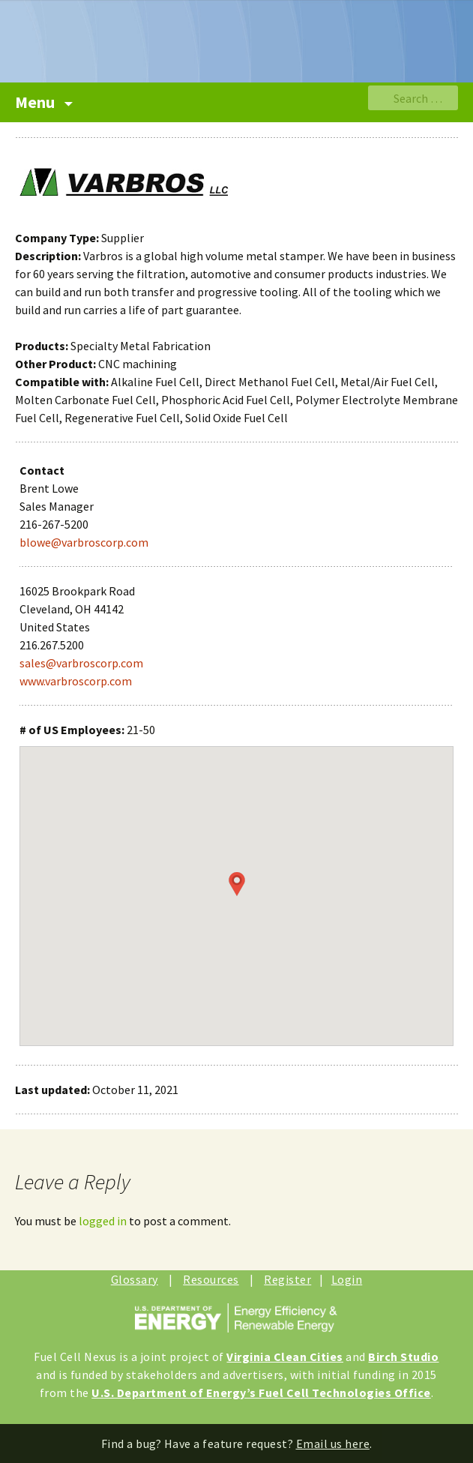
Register (287, 1279)
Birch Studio (403, 1356)
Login (347, 1279)
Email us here (333, 1443)
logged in (103, 1220)
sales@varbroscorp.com (81, 662)
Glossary (134, 1279)
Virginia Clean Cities (284, 1356)
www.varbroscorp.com (75, 680)
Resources (211, 1279)
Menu (36, 101)
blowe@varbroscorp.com (83, 542)
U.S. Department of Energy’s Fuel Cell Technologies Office (261, 1392)
